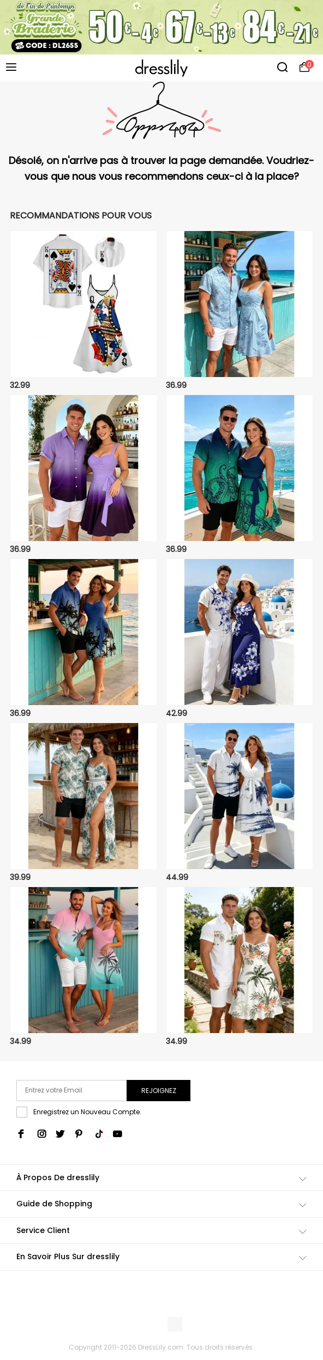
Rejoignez (158, 1090)
